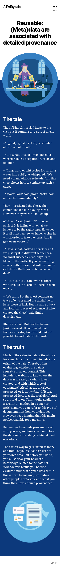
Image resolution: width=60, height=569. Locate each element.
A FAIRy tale (12, 6)
